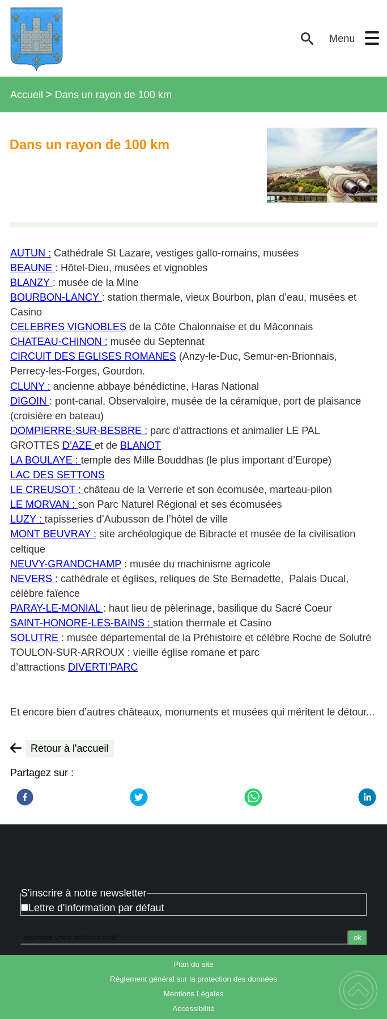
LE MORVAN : (44, 504)
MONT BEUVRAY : (53, 534)
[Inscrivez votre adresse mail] (184, 937)
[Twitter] (138, 797)
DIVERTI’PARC (103, 667)
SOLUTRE (35, 637)
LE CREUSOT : (47, 489)
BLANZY (31, 282)
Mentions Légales (194, 993)
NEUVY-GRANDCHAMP (65, 564)
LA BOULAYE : (45, 460)
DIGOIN (29, 401)
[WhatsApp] (253, 797)
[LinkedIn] (367, 797)
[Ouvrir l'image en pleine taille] (322, 166)
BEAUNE (32, 267)
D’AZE (78, 445)
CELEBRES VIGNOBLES (68, 326)
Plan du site (193, 964)
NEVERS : (34, 578)
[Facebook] (25, 797)
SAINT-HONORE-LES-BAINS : (81, 623)
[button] (372, 38)
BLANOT (140, 445)
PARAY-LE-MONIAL (56, 608)
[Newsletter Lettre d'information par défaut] (24, 907)
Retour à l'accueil (70, 748)
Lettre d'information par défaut (96, 907)
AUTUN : (30, 253)
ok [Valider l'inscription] (358, 937)
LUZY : (27, 519)
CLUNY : (30, 386)
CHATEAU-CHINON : (59, 341)
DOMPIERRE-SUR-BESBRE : (78, 430)
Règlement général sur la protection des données (193, 979)
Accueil (26, 94)
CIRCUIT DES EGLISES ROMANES (93, 356)
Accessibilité (193, 1008)
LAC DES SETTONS (57, 475)
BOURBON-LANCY (56, 297)
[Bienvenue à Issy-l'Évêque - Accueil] (149, 38)
